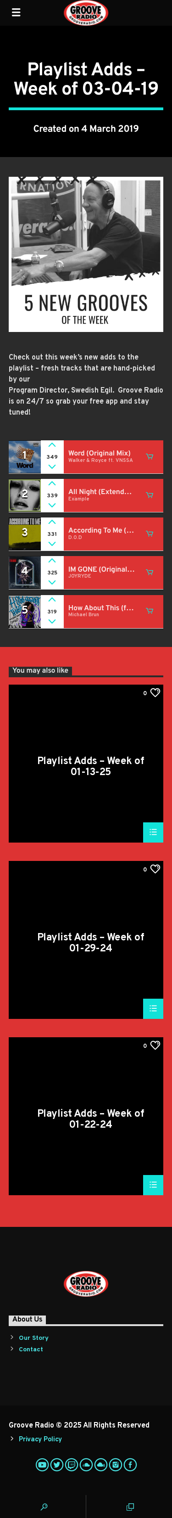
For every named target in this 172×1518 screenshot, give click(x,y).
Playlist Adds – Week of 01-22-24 (90, 1119)
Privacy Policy (40, 1439)
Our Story (34, 1338)
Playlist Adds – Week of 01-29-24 (90, 943)
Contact (31, 1350)
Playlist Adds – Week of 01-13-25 (90, 766)
